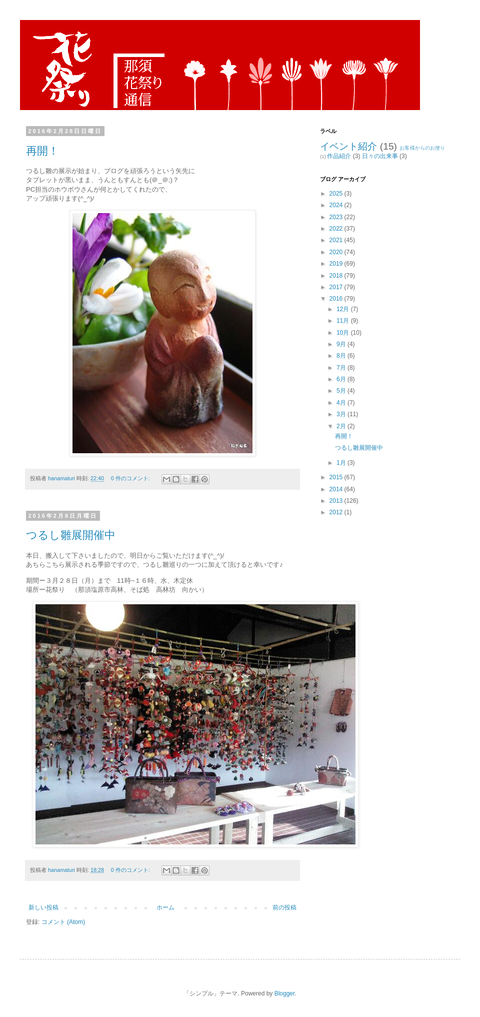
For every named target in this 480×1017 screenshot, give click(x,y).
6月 (342, 379)
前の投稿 (284, 907)
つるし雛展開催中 (71, 535)
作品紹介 (339, 156)
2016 (337, 298)
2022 (337, 228)
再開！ (42, 151)
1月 (342, 462)
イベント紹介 (348, 146)
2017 (337, 287)
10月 (343, 332)
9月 (342, 344)
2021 (337, 240)
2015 (337, 477)
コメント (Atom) (63, 921)
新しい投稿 (43, 907)
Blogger (284, 993)
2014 (337, 489)
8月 (342, 355)
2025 (337, 193)
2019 (337, 263)
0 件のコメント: (131, 478)
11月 (343, 320)
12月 (343, 309)
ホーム (165, 907)
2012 (337, 512)
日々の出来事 (380, 156)
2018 (337, 275)
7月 (342, 367)
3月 (342, 414)
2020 (337, 252)
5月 (342, 390)
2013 (337, 500)
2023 (337, 217)
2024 (337, 205)
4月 (342, 402)
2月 (342, 426)
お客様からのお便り (422, 148)
